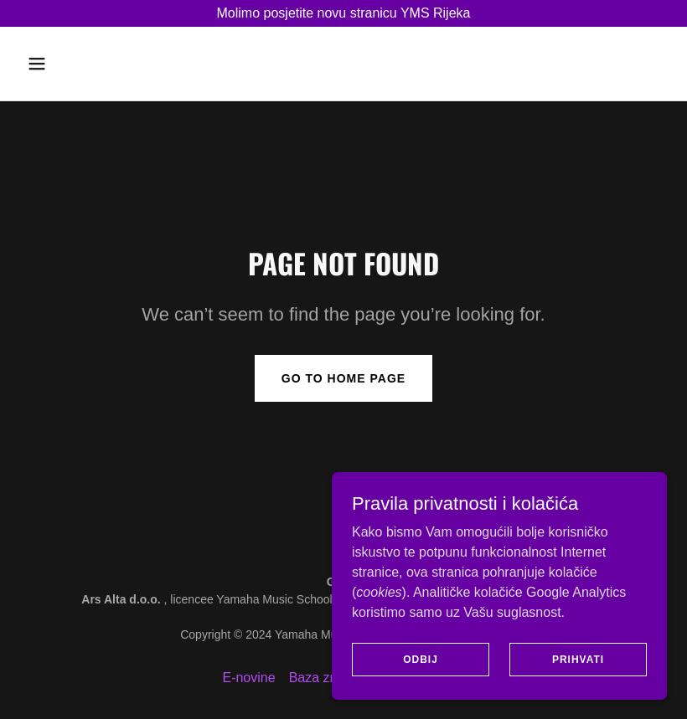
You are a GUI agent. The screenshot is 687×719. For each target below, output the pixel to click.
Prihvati (578, 670)
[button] (68, 63)
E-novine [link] (248, 677)
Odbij (420, 670)
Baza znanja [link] (326, 677)
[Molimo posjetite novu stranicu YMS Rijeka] (343, 13)
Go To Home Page (343, 378)
